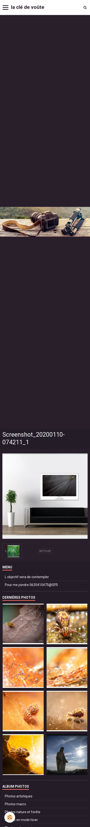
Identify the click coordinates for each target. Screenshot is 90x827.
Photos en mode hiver (21, 820)
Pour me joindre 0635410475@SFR (31, 585)
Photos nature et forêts (22, 812)
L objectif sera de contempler (27, 577)
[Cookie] (9, 817)
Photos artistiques (18, 796)
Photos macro (15, 804)
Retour (45, 551)
